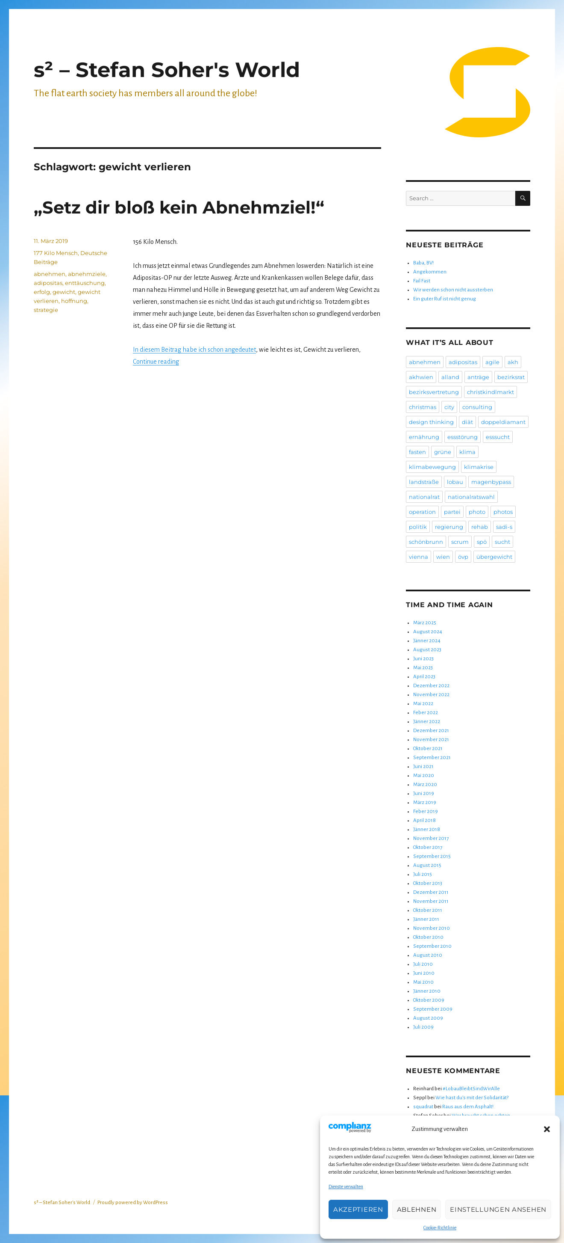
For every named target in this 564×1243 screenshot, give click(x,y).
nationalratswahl (471, 496)
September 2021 (432, 757)
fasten (417, 451)
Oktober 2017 (427, 847)
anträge (478, 377)
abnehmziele (87, 273)
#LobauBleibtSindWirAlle (471, 1089)
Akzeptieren (358, 1209)
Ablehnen (417, 1209)
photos (503, 511)
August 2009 (428, 1018)
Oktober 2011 (427, 910)
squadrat (423, 1107)
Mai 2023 (423, 667)
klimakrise (479, 466)
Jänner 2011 (426, 919)
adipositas (48, 282)
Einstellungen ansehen (498, 1209)
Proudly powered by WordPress (132, 1202)
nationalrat (424, 496)
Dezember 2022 (431, 685)
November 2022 (431, 694)
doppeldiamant (503, 421)
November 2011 (431, 901)
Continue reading (156, 361)
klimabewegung (432, 466)
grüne (442, 451)
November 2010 (431, 928)
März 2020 (425, 784)
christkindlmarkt (490, 392)
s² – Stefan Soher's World (167, 69)
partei (452, 511)
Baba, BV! (423, 263)
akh (513, 362)
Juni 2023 (423, 659)
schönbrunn (426, 541)
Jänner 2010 (427, 991)
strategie (46, 309)
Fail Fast (421, 281)
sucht (502, 541)
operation (422, 511)
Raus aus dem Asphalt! (468, 1107)
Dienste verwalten (346, 1186)
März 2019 (424, 802)
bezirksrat (511, 377)
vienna (418, 556)
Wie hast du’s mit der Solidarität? (471, 1098)
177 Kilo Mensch (56, 252)
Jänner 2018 (426, 829)
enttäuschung (85, 282)
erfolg (42, 291)
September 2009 (432, 1009)
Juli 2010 (423, 964)
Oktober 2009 (428, 1000)
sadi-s (504, 526)
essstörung (462, 436)
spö (482, 541)
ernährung (424, 436)
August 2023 (427, 650)
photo (477, 511)
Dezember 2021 (431, 730)
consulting (477, 406)
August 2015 (427, 865)
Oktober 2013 (427, 883)
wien (443, 556)
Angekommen (429, 272)
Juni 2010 (424, 973)
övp (463, 556)
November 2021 (431, 739)
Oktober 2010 (428, 937)
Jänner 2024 (427, 641)
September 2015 (432, 856)
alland (450, 377)
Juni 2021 (423, 766)
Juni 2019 (423, 793)
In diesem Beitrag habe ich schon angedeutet (194, 349)
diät (467, 421)
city (449, 406)
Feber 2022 (425, 712)
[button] (547, 1129)
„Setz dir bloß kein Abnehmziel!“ (179, 207)
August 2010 (427, 955)
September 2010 (432, 946)
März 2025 (424, 623)
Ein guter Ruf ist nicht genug (444, 299)
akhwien (421, 377)
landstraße (424, 481)
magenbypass (491, 481)
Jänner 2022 (426, 721)
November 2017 (431, 838)
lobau (455, 481)
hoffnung (74, 300)
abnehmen (49, 273)
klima (467, 451)
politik (418, 526)
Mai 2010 (423, 982)
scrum (460, 541)
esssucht (498, 436)
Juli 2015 (422, 874)
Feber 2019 (425, 811)
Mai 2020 (423, 775)
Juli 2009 (423, 1027)
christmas (422, 406)
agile (492, 362)
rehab (479, 526)
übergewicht (494, 556)
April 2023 (424, 676)
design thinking (431, 421)
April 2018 (424, 820)
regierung (449, 526)
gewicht (64, 291)
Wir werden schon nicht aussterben (453, 290)
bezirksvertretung (434, 392)
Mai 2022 (423, 703)
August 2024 (427, 632)
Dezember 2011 (431, 892)
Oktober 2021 (428, 748)
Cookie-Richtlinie (439, 1227)
